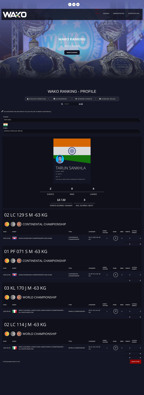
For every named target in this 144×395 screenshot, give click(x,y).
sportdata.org (133, 13)
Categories (60, 99)
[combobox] (72, 120)
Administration (118, 13)
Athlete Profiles (36, 99)
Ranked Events (83, 99)
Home (97, 13)
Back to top (135, 367)
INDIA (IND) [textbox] (7, 119)
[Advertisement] (72, 381)
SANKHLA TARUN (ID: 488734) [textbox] (13, 131)
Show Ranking (72, 52)
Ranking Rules (107, 99)
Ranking (106, 13)
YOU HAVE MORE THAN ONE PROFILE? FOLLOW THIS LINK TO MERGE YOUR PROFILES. (26, 111)
